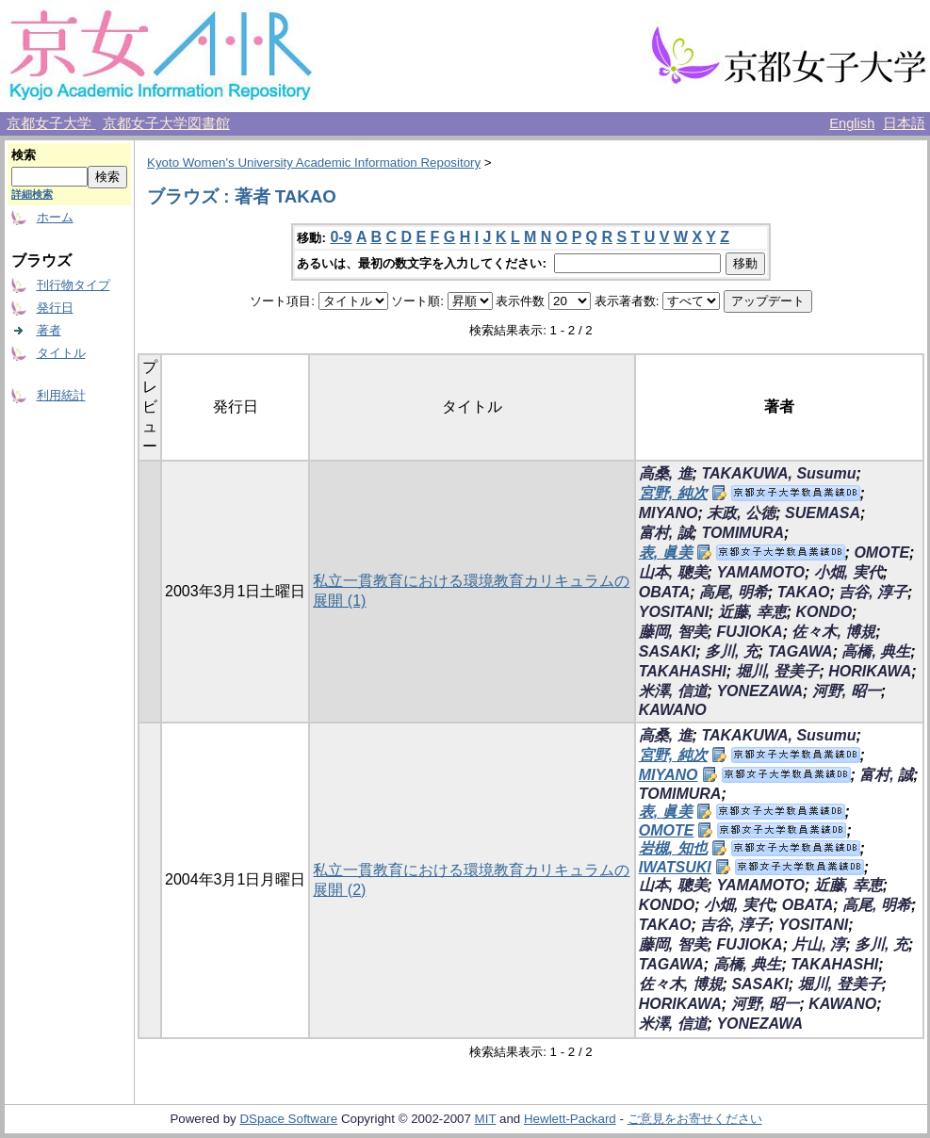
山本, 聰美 (673, 572)
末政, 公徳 (741, 513)
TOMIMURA (742, 533)
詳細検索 (32, 194)
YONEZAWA (759, 691)
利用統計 (61, 395)
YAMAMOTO (760, 572)
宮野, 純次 (673, 493)
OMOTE (881, 553)
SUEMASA (822, 513)
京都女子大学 (51, 123)
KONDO (824, 612)
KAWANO (673, 710)
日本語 (904, 123)
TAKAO (803, 592)
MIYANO (668, 513)
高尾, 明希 (733, 592)
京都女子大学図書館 (166, 123)
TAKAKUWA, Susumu (778, 473)
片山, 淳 (818, 944)
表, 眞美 (666, 553)
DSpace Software (288, 1119)
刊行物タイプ (73, 285)
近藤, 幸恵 (752, 612)
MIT (486, 1119)
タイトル (61, 353)
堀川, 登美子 (778, 671)
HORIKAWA (869, 671)
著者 (49, 330)
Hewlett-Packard (570, 1119)
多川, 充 (732, 651)
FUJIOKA (749, 632)
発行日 (55, 308)
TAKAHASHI (682, 671)
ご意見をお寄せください (695, 1119)
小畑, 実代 (848, 572)
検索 (23, 155)
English (851, 123)
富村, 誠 (666, 533)
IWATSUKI (675, 867)
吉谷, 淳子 (873, 592)
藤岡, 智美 (673, 632)
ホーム (55, 217)
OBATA (665, 592)
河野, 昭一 (846, 691)
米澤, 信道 (673, 691)
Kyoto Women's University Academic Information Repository (314, 162)
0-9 (340, 237)
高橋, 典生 (875, 651)
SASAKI (667, 651)
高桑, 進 (666, 473)
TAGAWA (800, 651)
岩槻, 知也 (673, 848)
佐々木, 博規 (833, 632)
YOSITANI (674, 612)
